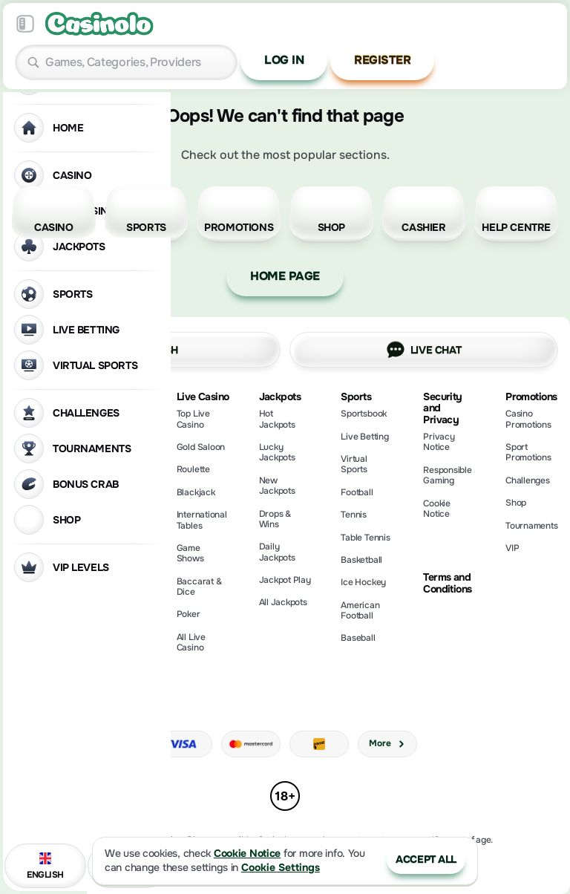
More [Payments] (387, 743)
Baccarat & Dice (199, 586)
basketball (361, 560)
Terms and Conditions (447, 583)
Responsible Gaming (447, 475)
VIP (512, 548)
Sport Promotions (528, 452)
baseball (358, 638)
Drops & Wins (275, 519)
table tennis (365, 538)
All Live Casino (191, 642)
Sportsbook (364, 414)
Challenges (527, 480)
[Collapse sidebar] (25, 23)
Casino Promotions (528, 419)
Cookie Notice (437, 508)
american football (360, 610)
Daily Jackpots (277, 552)
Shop (515, 503)
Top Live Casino (193, 419)
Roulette (193, 469)
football (357, 492)
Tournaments (531, 526)
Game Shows (190, 553)
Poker (188, 614)
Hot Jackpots (277, 419)
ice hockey (363, 582)
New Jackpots (277, 485)
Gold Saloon (201, 447)
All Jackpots (283, 602)
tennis (354, 515)
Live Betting (364, 437)
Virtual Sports (354, 464)
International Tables (202, 520)
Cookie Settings (280, 867)
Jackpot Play (285, 580)
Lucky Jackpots (277, 452)
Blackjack (196, 492)
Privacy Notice (438, 442)
